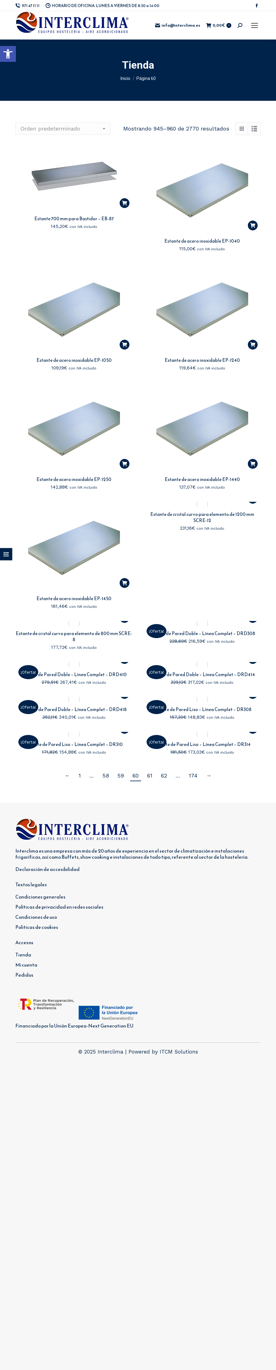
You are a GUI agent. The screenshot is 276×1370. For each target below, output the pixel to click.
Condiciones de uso (36, 917)
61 (149, 775)
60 (135, 775)
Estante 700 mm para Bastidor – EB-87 (74, 218)
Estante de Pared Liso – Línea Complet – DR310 (74, 744)
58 (106, 775)
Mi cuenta (26, 965)
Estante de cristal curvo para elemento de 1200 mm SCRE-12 (202, 517)
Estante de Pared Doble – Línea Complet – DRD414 (202, 674)
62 (164, 775)
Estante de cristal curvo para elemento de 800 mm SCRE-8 (74, 636)
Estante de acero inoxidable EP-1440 (202, 479)
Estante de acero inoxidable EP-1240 (202, 360)
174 (193, 775)
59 (120, 775)
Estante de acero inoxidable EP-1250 (73, 479)
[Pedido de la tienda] (62, 129)
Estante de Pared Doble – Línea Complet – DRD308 (202, 633)
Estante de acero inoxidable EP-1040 (202, 240)
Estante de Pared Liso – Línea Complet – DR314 (202, 744)
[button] (8, 54)
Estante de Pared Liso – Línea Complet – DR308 (202, 709)
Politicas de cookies (36, 927)
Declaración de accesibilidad (47, 869)
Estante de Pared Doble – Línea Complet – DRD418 (74, 709)
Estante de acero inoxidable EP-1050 (74, 360)
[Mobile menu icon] (254, 25)
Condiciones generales (40, 897)
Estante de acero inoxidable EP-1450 (73, 598)
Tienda (23, 955)
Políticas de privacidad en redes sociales (59, 907)
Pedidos (24, 975)
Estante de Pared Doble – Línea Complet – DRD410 (74, 674)
